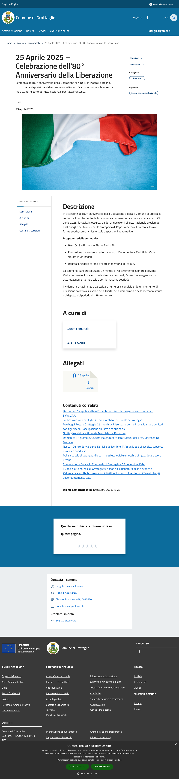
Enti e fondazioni (11, 693)
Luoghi (138, 703)
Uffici (4, 688)
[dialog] (89, 760)
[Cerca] (173, 17)
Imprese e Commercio (57, 693)
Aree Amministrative (13, 682)
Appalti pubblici (54, 699)
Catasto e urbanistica (57, 705)
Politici (5, 699)
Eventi (137, 709)
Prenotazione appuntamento (61, 732)
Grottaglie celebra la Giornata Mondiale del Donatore (94, 433)
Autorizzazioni (97, 704)
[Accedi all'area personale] (161, 4)
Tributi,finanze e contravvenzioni (107, 687)
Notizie (138, 676)
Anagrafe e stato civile (58, 676)
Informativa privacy (100, 737)
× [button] (175, 744)
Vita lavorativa (54, 688)
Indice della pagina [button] (28, 201)
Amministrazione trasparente (106, 732)
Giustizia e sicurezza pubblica (105, 682)
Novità (20, 43)
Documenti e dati (11, 710)
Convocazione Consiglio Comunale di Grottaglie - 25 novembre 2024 (104, 464)
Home (9, 43)
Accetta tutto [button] (77, 766)
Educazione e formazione (103, 676)
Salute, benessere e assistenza (106, 699)
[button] (89, 773)
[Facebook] (145, 17)
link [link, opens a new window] (120, 760)
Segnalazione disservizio (59, 737)
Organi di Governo (11, 676)
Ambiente (95, 693)
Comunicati (34, 43)
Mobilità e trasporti (56, 715)
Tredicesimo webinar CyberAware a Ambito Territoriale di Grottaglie (102, 420)
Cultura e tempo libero (58, 682)
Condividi (136, 58)
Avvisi (137, 688)
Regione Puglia (10, 4)
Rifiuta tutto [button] (102, 766)
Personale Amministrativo (16, 705)
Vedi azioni (137, 65)
